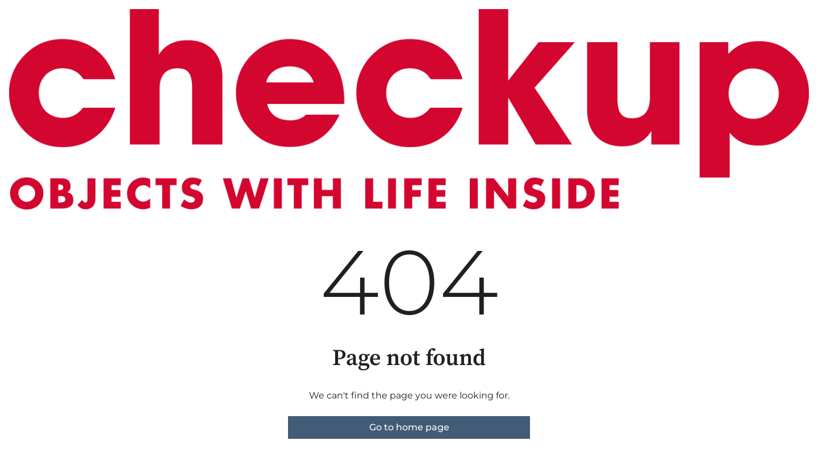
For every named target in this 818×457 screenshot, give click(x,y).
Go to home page (409, 427)
